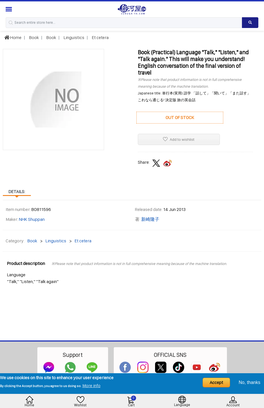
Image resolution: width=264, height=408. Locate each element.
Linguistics (73, 37)
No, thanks (249, 382)
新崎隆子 (150, 219)
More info (91, 385)
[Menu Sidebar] (9, 9)
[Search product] (250, 22)
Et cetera (100, 37)
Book (33, 37)
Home (13, 37)
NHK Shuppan (32, 219)
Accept (216, 382)
